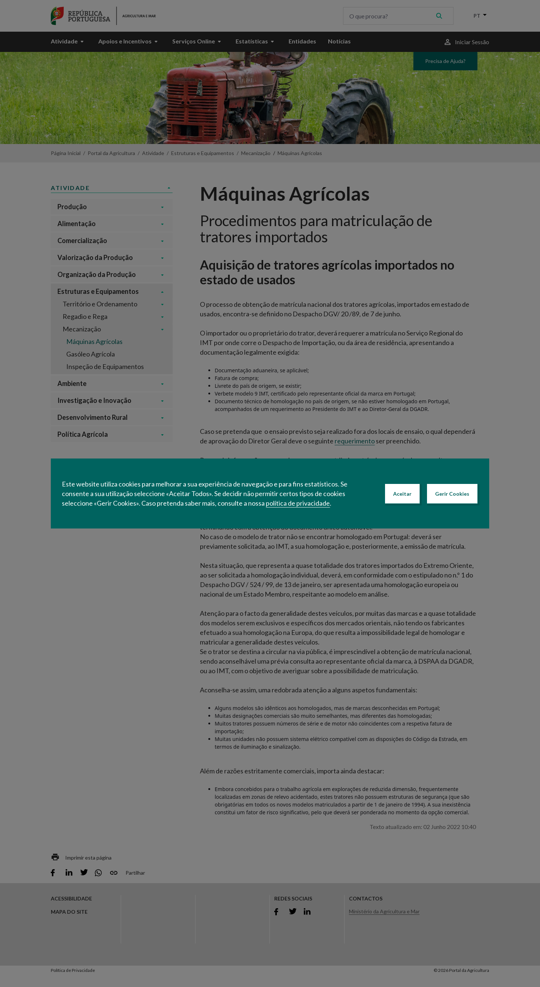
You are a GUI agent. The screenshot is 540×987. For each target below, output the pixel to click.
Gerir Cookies (452, 494)
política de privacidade (298, 503)
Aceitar (402, 494)
